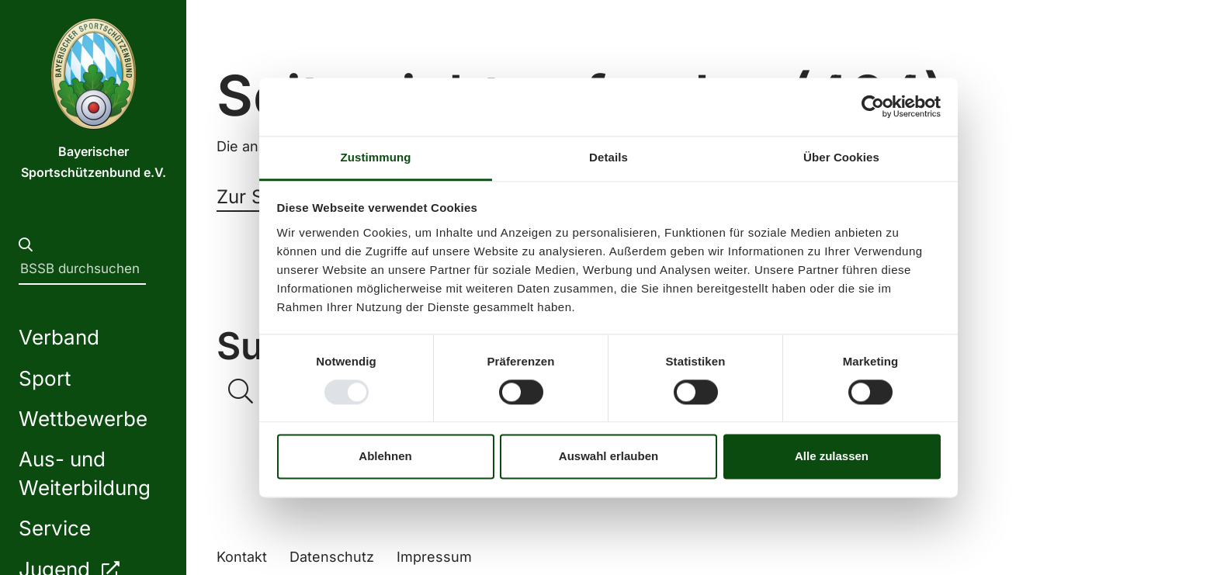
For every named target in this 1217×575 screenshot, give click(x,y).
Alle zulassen (832, 456)
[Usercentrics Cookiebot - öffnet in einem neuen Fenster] (873, 106)
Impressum (434, 557)
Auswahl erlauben (608, 456)
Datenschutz (332, 557)
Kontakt (242, 557)
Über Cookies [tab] (841, 157)
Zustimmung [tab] (376, 157)
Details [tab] (608, 157)
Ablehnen (385, 456)
